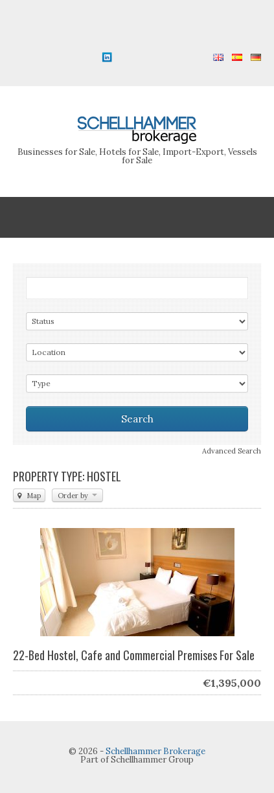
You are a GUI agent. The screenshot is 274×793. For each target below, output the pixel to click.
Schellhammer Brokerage (155, 751)
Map (29, 495)
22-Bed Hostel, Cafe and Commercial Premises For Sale (134, 655)
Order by (77, 495)
